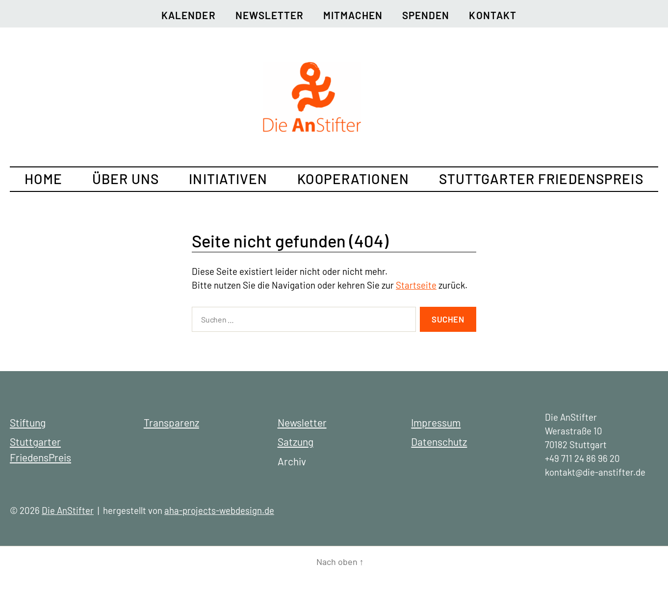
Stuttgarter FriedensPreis (541, 178)
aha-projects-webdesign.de (219, 510)
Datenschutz (439, 441)
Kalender (188, 15)
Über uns (125, 178)
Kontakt (492, 15)
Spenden (425, 15)
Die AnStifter (68, 510)
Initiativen (228, 178)
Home (43, 178)
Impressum (436, 422)
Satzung (295, 441)
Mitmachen (353, 15)
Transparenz (171, 422)
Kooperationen (353, 178)
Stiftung (28, 422)
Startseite (416, 285)
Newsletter (269, 15)
